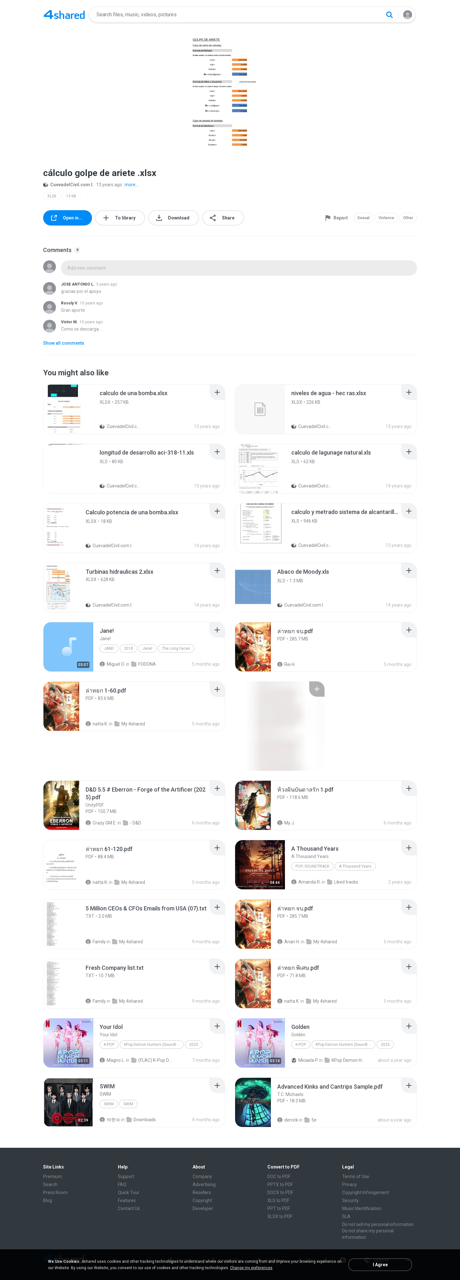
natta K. (97, 723)
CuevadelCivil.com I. (68, 184)
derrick (287, 1120)
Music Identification (361, 1208)
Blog (47, 1200)
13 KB (71, 196)
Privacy (349, 1184)
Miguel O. (112, 664)
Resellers (202, 1192)
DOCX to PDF (280, 1192)
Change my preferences (251, 1268)
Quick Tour (128, 1192)
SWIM (109, 1104)
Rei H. (286, 664)
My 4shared (129, 723)
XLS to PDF (278, 1200)
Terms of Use (355, 1176)
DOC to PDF (278, 1176)
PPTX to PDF (280, 1184)
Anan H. (288, 941)
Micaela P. (304, 1060)
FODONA (143, 664)
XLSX (52, 196)
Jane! (109, 648)
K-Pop (109, 1044)
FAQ (122, 1184)
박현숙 (110, 1119)
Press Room (55, 1192)
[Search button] (389, 14)
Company (202, 1176)
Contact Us (129, 1208)
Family (96, 941)
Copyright (202, 1200)
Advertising (204, 1184)
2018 (128, 648)
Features (127, 1200)
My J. (286, 822)
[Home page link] (64, 14)
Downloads (141, 1119)
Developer (203, 1208)
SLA (346, 1216)
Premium (52, 1176)
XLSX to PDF (279, 1216)
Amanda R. (306, 882)
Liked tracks (342, 882)
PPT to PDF (278, 1208)
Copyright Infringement (365, 1192)
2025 (193, 1044)
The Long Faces (176, 648)
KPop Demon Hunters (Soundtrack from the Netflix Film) (154, 1044)
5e (310, 1120)
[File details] (68, 409)
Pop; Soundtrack (312, 866)
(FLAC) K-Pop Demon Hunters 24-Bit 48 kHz (152, 1060)
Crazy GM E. (101, 822)
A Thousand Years (355, 866)
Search (50, 1184)
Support (126, 1176)
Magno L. (112, 1060)
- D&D (132, 822)
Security (350, 1200)
